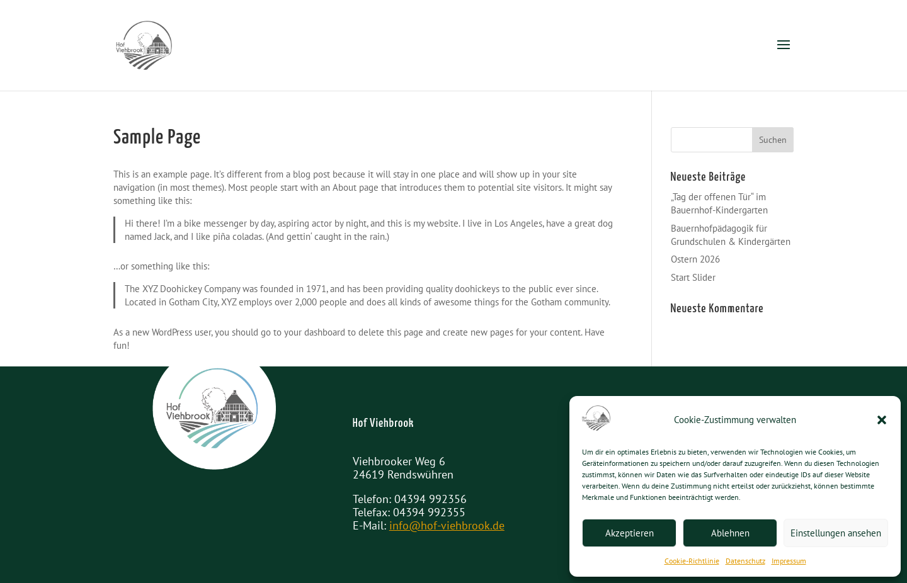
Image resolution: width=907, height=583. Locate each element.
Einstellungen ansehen (835, 533)
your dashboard (314, 332)
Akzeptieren (629, 533)
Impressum (789, 560)
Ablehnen (730, 533)
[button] (882, 420)
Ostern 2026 (695, 259)
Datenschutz (745, 560)
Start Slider (693, 277)
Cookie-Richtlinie (692, 560)
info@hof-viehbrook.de (447, 525)
